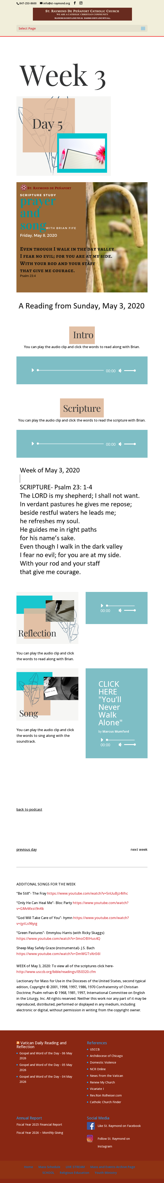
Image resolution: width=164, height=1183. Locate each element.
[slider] (71, 370)
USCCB (95, 1049)
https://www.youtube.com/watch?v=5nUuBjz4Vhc (87, 893)
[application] (82, 370)
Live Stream (75, 1167)
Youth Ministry (106, 1173)
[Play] (32, 370)
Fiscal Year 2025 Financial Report (39, 1124)
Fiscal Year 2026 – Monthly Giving (39, 1133)
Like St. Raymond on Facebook (119, 1126)
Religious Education (74, 1173)
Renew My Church (102, 1082)
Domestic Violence (103, 1062)
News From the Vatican (106, 1076)
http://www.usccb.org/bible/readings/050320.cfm (56, 971)
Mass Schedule (49, 1167)
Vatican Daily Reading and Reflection (41, 1044)
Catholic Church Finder (105, 1102)
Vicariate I (97, 1089)
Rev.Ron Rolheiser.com (106, 1095)
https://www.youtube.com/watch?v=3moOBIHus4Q (58, 938)
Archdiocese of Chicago (106, 1056)
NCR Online (98, 1069)
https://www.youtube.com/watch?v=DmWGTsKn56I (58, 953)
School (48, 1173)
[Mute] (120, 370)
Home (28, 1167)
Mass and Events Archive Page (112, 1167)
